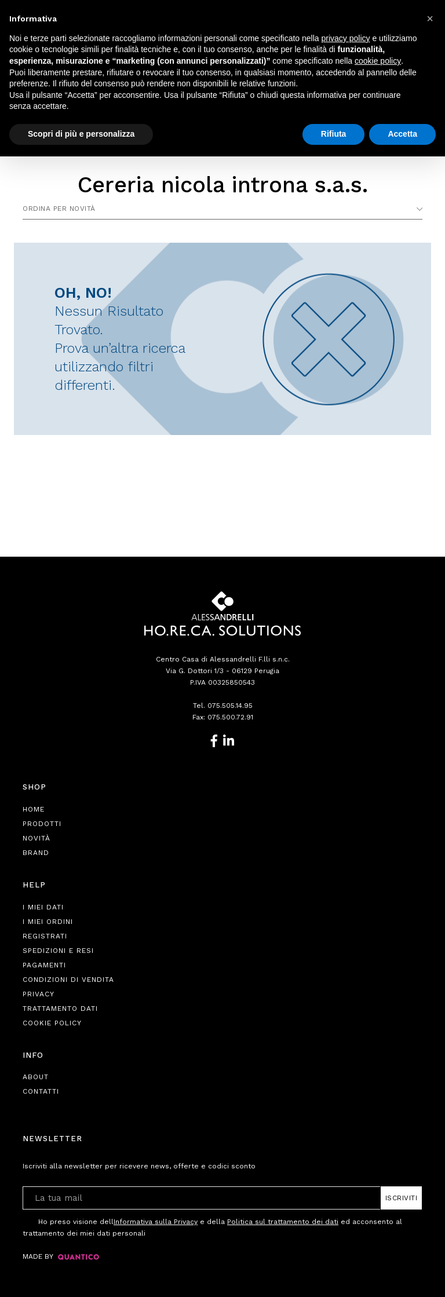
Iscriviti (401, 1198)
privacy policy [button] (346, 38)
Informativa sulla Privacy (156, 1222)
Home (34, 809)
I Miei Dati (43, 907)
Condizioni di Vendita (68, 980)
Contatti (41, 1091)
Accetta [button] (402, 133)
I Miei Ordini (48, 922)
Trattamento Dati (60, 1008)
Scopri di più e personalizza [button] (81, 133)
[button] (430, 18)
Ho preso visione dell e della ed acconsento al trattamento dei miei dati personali (212, 1226)
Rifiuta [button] (333, 133)
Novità (36, 838)
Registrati (45, 936)
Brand (36, 853)
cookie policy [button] (378, 60)
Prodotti (42, 824)
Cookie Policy (52, 1023)
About (36, 1077)
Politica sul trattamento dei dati (282, 1222)
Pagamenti (44, 965)
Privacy (38, 994)
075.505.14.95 (230, 706)
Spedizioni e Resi (58, 951)
